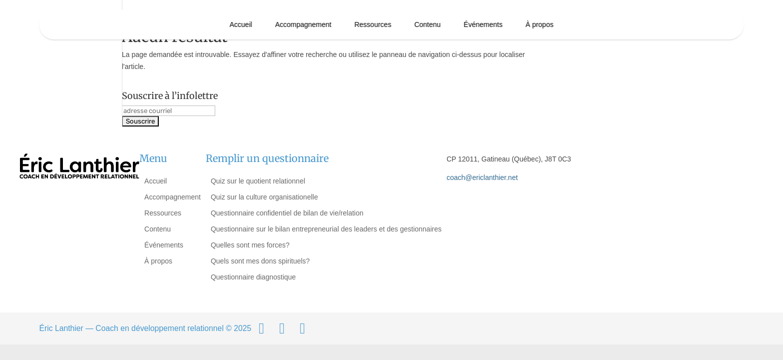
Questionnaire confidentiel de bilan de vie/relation (287, 213)
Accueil (241, 24)
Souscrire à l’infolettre (170, 96)
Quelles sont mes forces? (250, 245)
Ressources (373, 24)
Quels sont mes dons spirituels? (260, 261)
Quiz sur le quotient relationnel (258, 181)
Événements (482, 24)
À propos (539, 24)
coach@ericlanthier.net (482, 178)
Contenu (427, 24)
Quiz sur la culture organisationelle (264, 197)
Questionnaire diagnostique (253, 277)
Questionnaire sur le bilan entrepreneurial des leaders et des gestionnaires (326, 229)
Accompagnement (303, 24)
